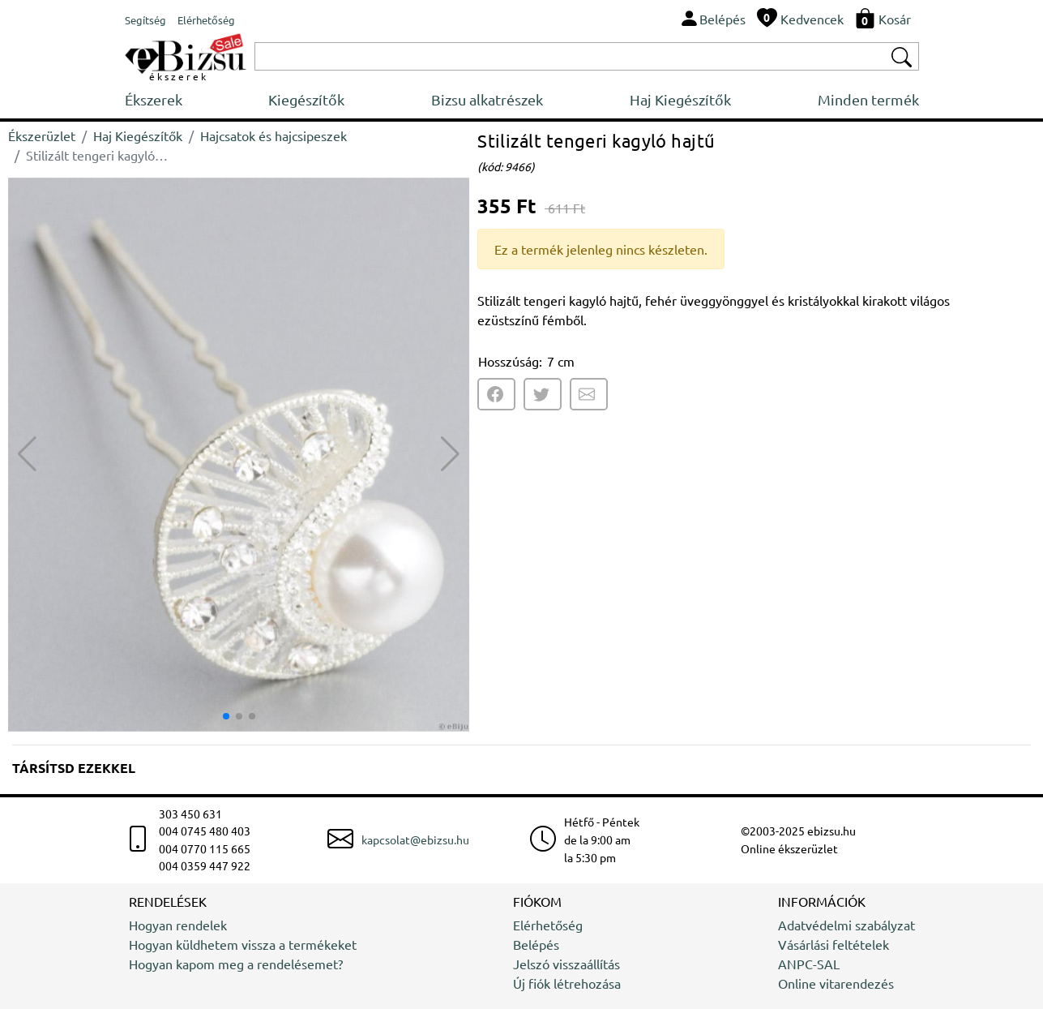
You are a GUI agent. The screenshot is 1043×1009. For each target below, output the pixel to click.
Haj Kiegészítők (680, 99)
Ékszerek (153, 99)
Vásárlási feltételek (833, 944)
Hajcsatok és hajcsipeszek (273, 135)
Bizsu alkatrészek (487, 99)
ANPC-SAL (809, 963)
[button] (450, 454)
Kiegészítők (306, 99)
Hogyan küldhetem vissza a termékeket (243, 944)
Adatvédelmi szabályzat (846, 925)
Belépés (536, 944)
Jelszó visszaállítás (566, 963)
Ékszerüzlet (41, 135)
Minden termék (868, 99)
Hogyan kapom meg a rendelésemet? (236, 963)
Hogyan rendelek (178, 925)
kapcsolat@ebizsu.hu (415, 839)
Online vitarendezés (836, 983)
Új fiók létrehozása (567, 983)
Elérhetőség (548, 925)
